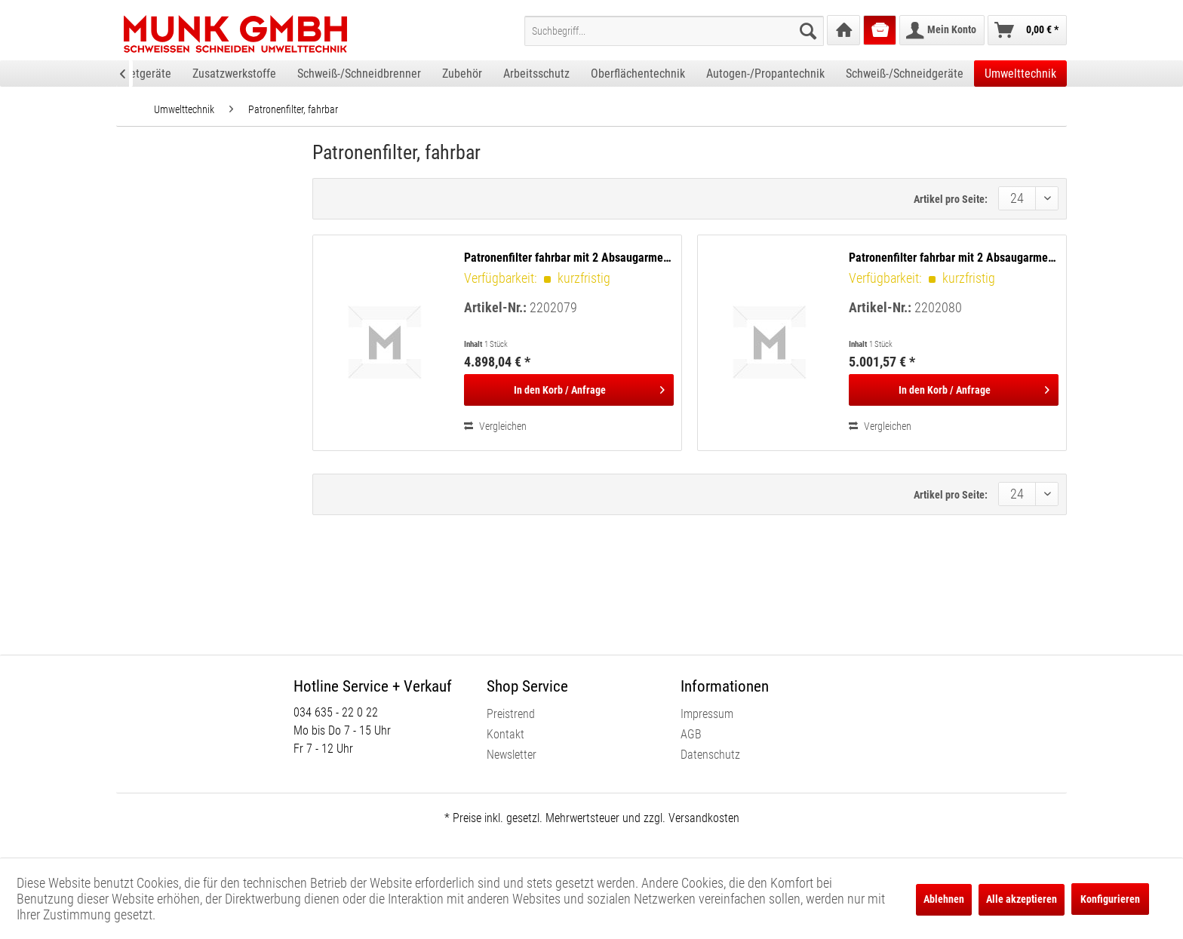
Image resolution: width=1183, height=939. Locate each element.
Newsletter (511, 754)
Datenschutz (710, 754)
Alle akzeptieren (1021, 899)
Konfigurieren (1110, 899)
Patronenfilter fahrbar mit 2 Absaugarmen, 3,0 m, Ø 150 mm (569, 257)
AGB (691, 734)
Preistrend (511, 714)
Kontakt (505, 734)
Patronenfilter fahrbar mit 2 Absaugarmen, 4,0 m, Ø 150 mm (954, 257)
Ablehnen (943, 899)
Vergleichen (495, 426)
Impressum (707, 714)
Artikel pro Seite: (951, 199)
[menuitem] (674, 31)
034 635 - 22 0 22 (335, 712)
